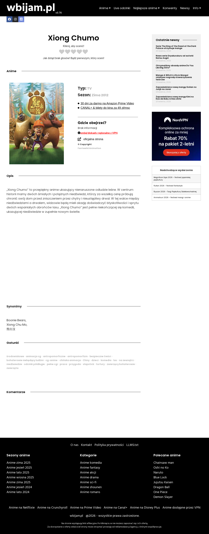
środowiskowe (15, 356)
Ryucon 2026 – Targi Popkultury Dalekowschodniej (175, 191)
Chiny (86, 360)
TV (89, 88)
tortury (100, 364)
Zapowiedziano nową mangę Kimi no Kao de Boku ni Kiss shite (175, 97)
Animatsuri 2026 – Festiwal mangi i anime (172, 197)
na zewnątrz (126, 360)
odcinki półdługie (34, 364)
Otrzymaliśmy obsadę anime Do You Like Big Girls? (174, 66)
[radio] (61, 52)
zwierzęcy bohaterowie (121, 364)
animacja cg (33, 356)
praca (63, 364)
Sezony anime (18, 455)
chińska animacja (70, 360)
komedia (106, 360)
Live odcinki (122, 8)
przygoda (75, 364)
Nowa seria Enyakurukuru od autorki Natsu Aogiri (174, 56)
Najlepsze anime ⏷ (146, 8)
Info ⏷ (197, 8)
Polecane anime (167, 455)
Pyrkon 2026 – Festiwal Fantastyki (168, 186)
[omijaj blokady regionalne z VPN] (79, 133)
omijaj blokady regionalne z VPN (99, 132)
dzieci (95, 360)
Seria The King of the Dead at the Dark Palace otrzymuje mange (176, 47)
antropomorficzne (54, 356)
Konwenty (170, 8)
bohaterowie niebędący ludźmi (25, 360)
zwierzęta (12, 368)
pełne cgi (52, 364)
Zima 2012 (100, 95)
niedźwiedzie (14, 364)
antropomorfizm (77, 356)
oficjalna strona (93, 139)
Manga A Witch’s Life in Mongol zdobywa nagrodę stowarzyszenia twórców (174, 77)
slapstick (88, 364)
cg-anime (51, 360)
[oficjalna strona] (79, 139)
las (115, 360)
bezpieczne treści (100, 356)
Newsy (185, 8)
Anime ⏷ (105, 8)
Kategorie (88, 455)
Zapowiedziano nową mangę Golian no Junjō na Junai (176, 88)
